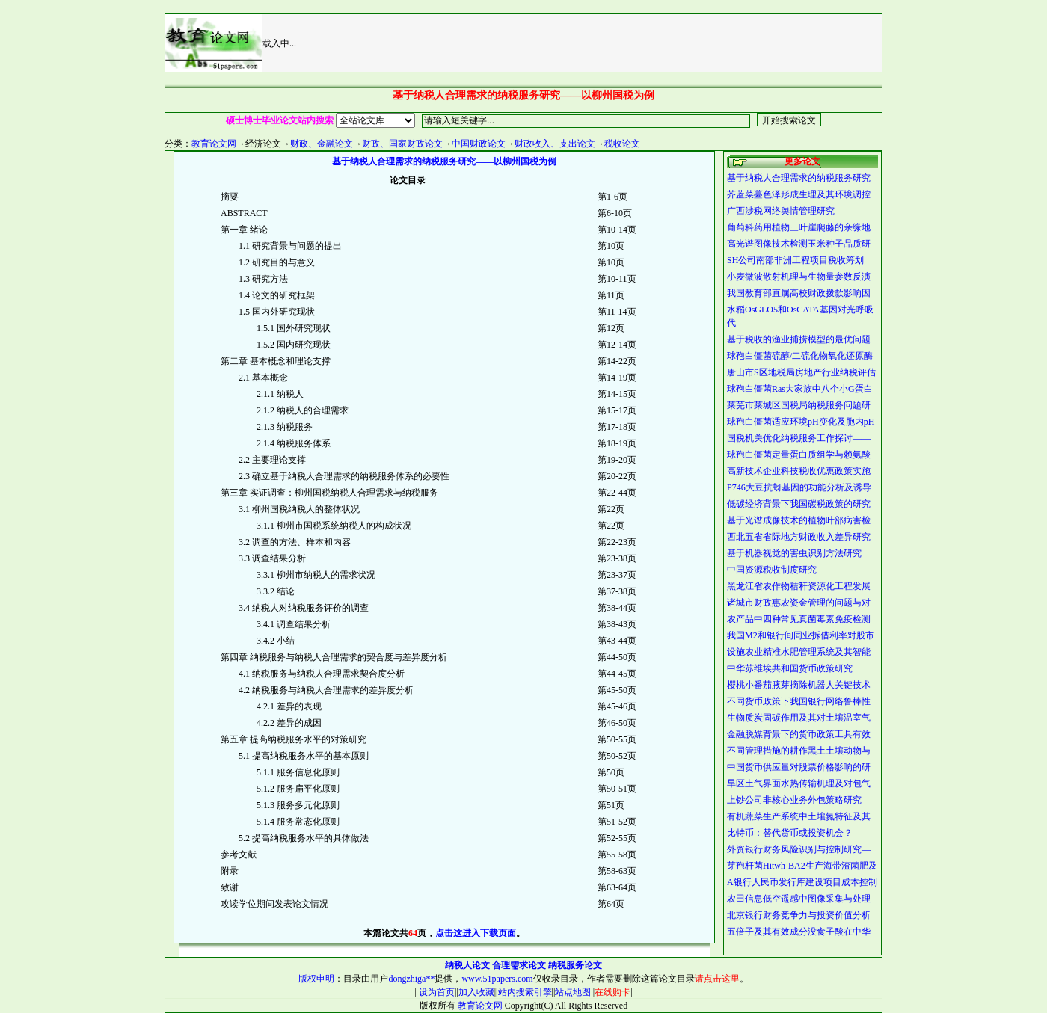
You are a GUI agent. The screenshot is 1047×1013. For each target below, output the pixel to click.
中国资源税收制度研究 (772, 569)
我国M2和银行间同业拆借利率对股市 (800, 635)
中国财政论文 (479, 143)
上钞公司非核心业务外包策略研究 (794, 800)
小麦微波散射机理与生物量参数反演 (799, 276)
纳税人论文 (467, 965)
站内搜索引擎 (525, 992)
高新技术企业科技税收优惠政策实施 (799, 471)
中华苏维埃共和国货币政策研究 (790, 668)
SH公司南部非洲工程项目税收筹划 (795, 260)
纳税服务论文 (575, 965)
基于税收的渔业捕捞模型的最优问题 (799, 339)
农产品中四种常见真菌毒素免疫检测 (799, 619)
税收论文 (622, 143)
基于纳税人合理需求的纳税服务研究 (799, 178)
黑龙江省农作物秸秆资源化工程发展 (799, 586)
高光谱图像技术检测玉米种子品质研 (799, 243)
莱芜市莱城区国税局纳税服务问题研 (799, 405)
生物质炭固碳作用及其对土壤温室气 (799, 717)
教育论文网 (213, 143)
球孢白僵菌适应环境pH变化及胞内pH (800, 421)
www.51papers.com (496, 978)
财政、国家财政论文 (402, 143)
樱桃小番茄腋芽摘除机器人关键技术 (799, 685)
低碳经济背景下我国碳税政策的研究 (799, 504)
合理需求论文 (519, 965)
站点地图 (573, 992)
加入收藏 (476, 992)
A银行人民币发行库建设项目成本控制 (802, 882)
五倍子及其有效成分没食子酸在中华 (799, 931)
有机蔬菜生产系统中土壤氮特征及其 (799, 816)
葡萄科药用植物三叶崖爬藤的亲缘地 (799, 227)
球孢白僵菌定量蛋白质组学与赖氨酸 (799, 454)
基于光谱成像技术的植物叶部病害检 (799, 520)
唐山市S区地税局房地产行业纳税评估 (801, 372)
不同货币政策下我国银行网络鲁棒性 (799, 701)
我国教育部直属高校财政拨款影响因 (799, 293)
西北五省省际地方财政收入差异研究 (799, 537)
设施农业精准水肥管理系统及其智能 (799, 652)
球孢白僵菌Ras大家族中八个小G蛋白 (800, 389)
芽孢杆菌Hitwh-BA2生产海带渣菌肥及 (802, 865)
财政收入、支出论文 (555, 143)
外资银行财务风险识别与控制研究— (799, 849)
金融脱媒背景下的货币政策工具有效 (799, 734)
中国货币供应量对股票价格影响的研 (799, 767)
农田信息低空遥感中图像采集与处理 (799, 898)
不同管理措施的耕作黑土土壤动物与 (799, 750)
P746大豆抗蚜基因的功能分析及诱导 (799, 487)
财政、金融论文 (321, 143)
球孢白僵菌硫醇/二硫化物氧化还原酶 (800, 356)
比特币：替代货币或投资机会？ (790, 833)
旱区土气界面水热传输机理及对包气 (799, 783)
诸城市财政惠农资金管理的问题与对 (799, 602)
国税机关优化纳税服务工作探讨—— (799, 438)
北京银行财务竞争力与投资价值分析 (799, 915)
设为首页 (436, 992)
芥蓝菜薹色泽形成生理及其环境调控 (799, 194)
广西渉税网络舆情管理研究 (781, 211)
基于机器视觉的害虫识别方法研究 (794, 553)
